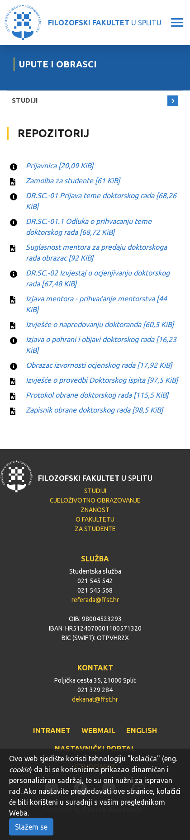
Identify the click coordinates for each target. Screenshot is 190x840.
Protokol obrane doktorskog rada (97, 395)
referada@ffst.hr (95, 599)
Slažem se (31, 827)
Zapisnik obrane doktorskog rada (94, 410)
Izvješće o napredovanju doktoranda (100, 324)
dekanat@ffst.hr (95, 699)
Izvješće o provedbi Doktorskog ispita (102, 380)
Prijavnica (59, 165)
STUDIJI (25, 100)
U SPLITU (105, 23)
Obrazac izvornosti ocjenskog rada (99, 365)
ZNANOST (95, 509)
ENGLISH (141, 730)
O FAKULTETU (95, 519)
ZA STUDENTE (95, 528)
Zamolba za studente (73, 180)
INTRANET (52, 730)
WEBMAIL (98, 730)
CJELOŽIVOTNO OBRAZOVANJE (95, 500)
